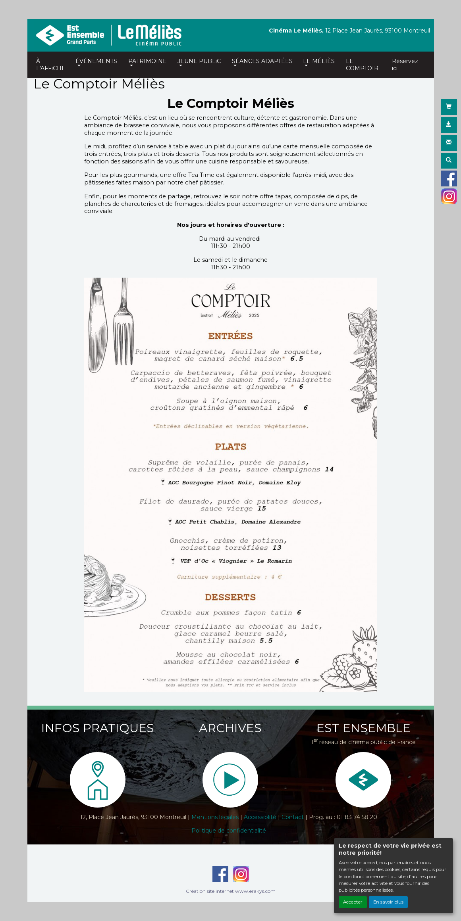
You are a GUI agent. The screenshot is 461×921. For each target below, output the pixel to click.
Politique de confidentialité (228, 830)
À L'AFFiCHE (51, 65)
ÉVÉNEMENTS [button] (96, 61)
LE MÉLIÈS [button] (319, 61)
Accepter (353, 902)
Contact (293, 817)
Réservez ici (405, 65)
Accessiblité (260, 817)
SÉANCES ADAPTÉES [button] (262, 61)
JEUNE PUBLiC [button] (199, 61)
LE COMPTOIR (362, 65)
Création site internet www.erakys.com (231, 891)
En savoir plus (388, 902)
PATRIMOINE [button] (147, 61)
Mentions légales (215, 817)
